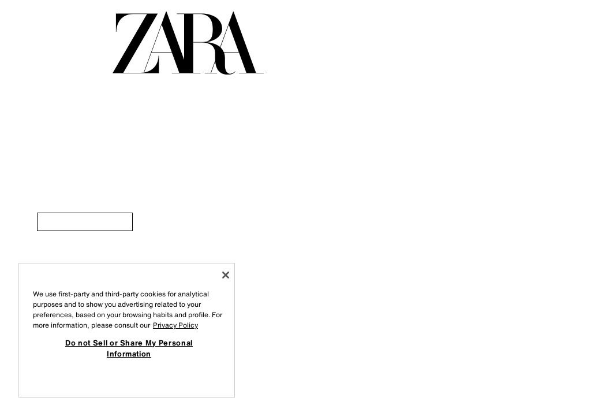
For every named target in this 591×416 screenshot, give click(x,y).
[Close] (226, 275)
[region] (126, 330)
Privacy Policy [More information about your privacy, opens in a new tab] (175, 325)
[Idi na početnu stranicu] (188, 43)
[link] (85, 222)
